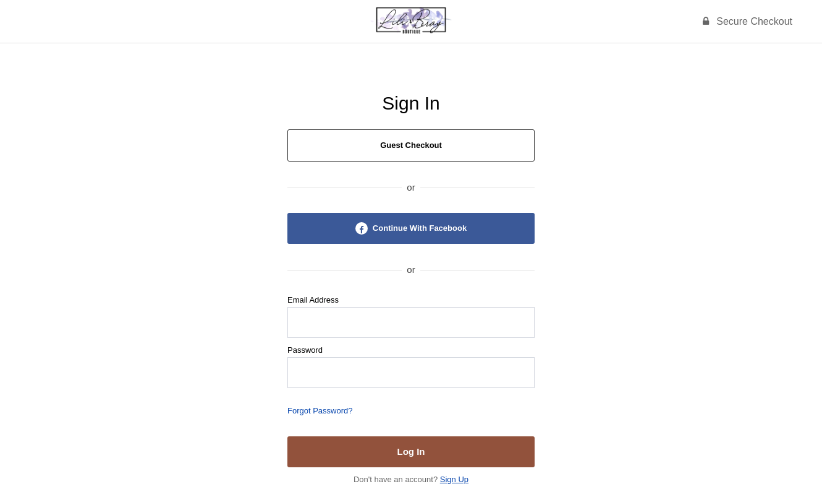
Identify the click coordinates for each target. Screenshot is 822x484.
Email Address (313, 300)
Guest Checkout (411, 145)
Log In (411, 451)
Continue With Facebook (411, 228)
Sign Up (454, 479)
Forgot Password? (320, 410)
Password (305, 350)
